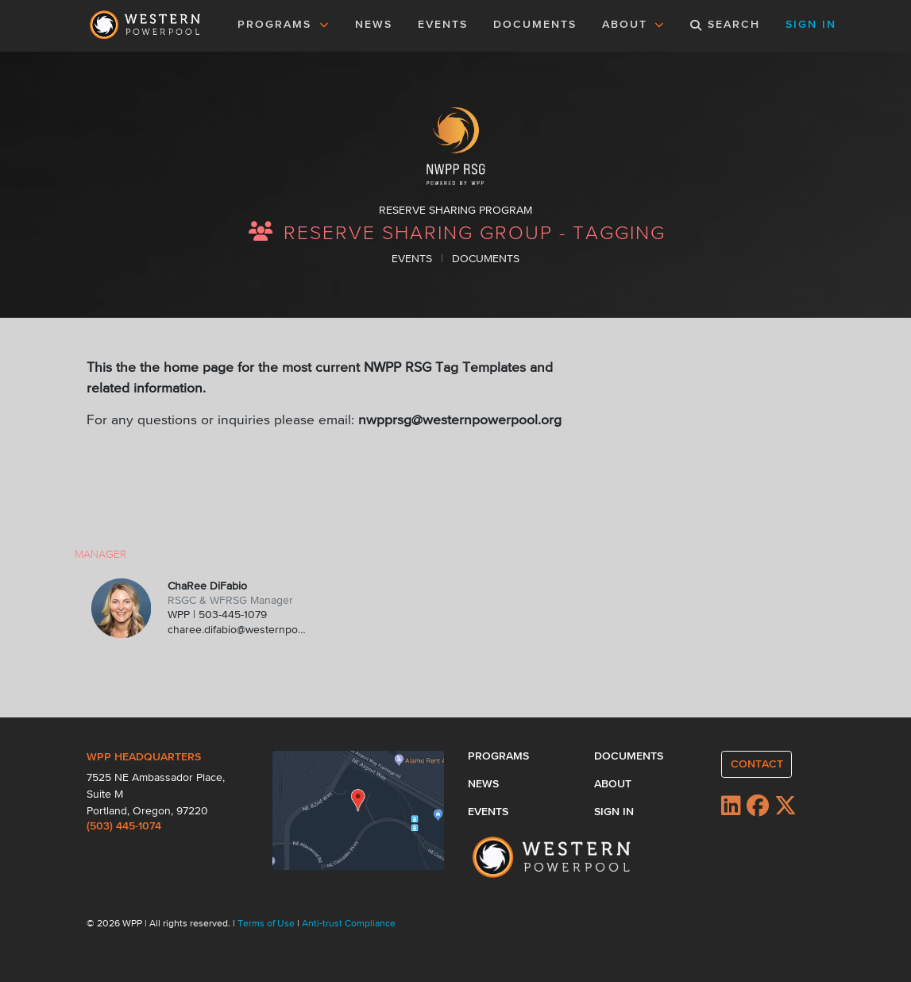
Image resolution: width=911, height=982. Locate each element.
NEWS (373, 24)
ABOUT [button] (634, 24)
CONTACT (757, 764)
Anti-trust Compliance (349, 924)
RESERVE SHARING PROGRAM (455, 210)
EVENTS (445, 23)
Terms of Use (267, 924)
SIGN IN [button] (811, 24)
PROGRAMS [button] (283, 24)
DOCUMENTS (535, 24)
